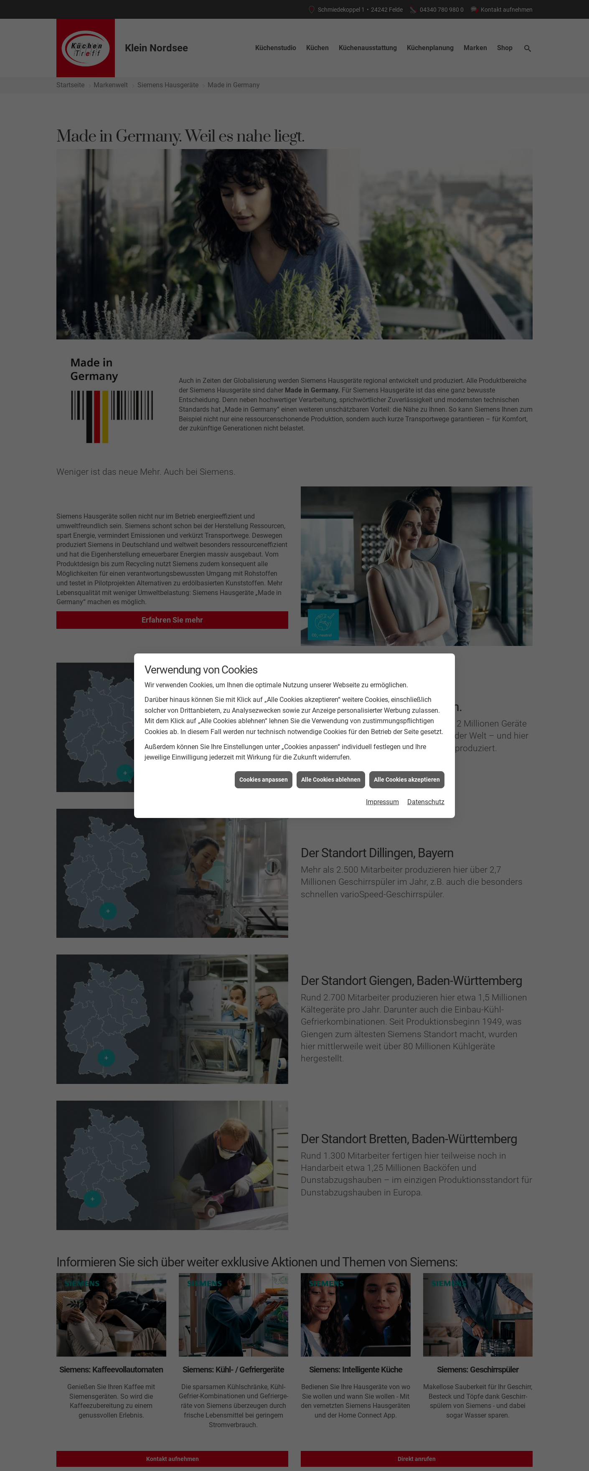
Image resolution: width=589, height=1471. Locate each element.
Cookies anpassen (263, 779)
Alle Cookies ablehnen (331, 779)
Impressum (382, 802)
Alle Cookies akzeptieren (407, 779)
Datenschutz (425, 802)
